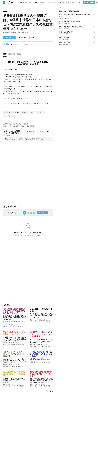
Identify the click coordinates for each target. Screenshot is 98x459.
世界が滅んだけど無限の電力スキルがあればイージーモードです (41, 374)
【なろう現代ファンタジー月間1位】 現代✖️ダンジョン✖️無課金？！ (14, 354)
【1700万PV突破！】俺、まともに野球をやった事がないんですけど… (41, 354)
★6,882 (32, 319)
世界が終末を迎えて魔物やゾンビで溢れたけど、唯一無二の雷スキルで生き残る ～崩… (41, 380)
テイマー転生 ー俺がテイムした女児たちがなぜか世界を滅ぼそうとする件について (41, 315)
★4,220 (5, 325)
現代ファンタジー (14, 325)
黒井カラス (42, 382)
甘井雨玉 (12, 362)
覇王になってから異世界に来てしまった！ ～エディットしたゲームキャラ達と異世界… (41, 341)
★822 (31, 384)
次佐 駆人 (6, 382)
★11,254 (32, 344)
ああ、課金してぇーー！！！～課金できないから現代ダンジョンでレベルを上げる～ (14, 360)
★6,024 (5, 364)
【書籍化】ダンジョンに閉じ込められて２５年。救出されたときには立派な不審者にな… (14, 338)
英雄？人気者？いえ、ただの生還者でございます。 (14, 333)
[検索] (60, 2)
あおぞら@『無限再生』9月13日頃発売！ (15, 32)
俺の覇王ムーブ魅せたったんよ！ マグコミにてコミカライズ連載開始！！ (41, 334)
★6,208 (5, 342)
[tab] (5, 55)
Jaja (48, 359)
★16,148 (32, 361)
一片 (40, 342)
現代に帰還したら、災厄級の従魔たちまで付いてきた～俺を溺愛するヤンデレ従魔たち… (14, 317)
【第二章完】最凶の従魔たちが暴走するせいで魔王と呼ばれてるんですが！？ (14, 311)
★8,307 (5, 384)
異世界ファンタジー (42, 344)
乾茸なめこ (15, 340)
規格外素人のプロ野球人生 (38, 359)
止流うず (39, 317)
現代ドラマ (40, 361)
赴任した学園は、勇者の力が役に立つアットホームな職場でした (14, 374)
